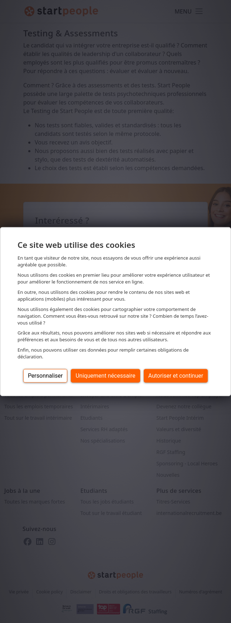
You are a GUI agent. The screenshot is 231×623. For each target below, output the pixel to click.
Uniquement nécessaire (105, 375)
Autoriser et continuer (175, 375)
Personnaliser (45, 375)
